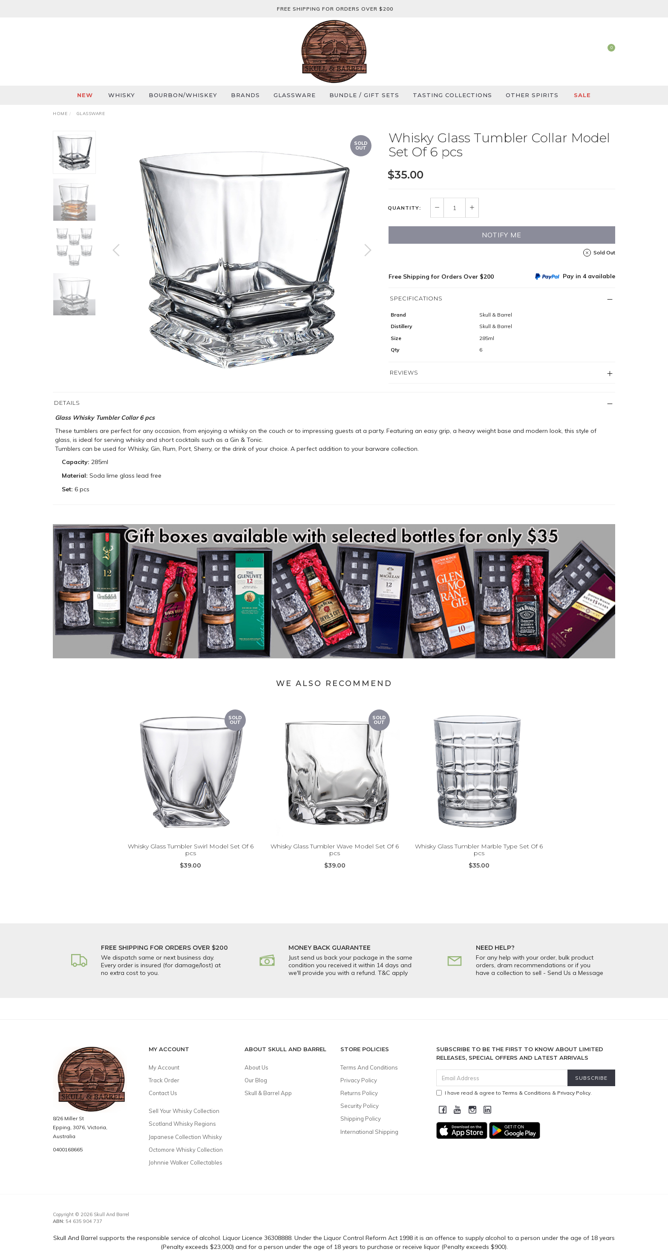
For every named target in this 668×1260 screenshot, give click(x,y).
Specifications (416, 298)
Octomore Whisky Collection (186, 1149)
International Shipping (369, 1131)
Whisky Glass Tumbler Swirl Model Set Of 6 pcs (190, 859)
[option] (242, 258)
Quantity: (404, 207)
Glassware (295, 95)
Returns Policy (359, 1093)
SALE (582, 95)
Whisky (121, 95)
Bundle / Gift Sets (364, 95)
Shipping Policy (360, 1118)
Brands (245, 95)
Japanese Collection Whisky (185, 1136)
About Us (256, 1067)
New (85, 95)
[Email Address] (502, 1078)
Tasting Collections (452, 95)
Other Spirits (532, 95)
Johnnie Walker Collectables (185, 1162)
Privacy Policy (358, 1080)
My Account (164, 1067)
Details (67, 402)
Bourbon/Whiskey (183, 95)
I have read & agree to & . (514, 1093)
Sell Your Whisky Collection (184, 1110)
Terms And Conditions (369, 1067)
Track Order (164, 1080)
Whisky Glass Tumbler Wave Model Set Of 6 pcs (335, 859)
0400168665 (68, 1149)
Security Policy (359, 1105)
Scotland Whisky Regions (182, 1123)
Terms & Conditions (526, 1093)
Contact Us (163, 1093)
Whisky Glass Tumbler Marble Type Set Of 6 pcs (479, 859)
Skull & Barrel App (268, 1093)
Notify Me (501, 235)
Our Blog (256, 1080)
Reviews (404, 372)
